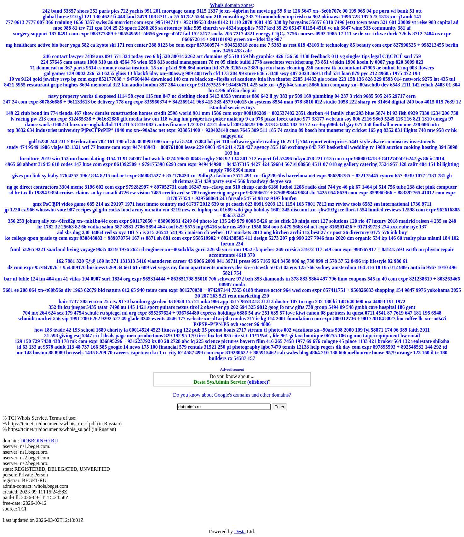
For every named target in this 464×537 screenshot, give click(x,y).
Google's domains (232, 395)
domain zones (231, 5)
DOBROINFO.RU (39, 440)
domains (280, 395)
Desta (239, 531)
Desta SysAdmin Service (220, 382)
